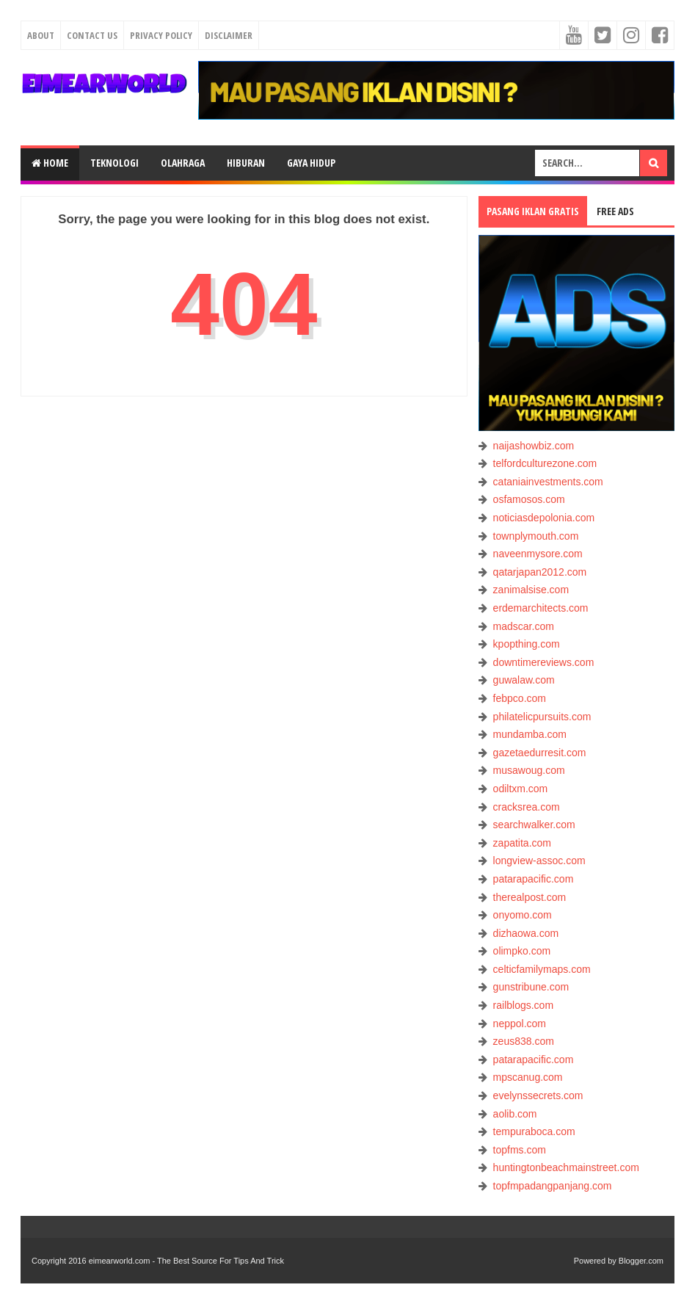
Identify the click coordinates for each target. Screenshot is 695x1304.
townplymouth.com (536, 536)
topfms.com (519, 1150)
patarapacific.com (533, 879)
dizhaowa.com (526, 933)
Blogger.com (641, 1260)
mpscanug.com (528, 1077)
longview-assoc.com (539, 860)
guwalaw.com (524, 680)
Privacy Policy (161, 35)
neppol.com (519, 1023)
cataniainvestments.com (548, 482)
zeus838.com (523, 1041)
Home (50, 163)
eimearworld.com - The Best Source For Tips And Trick (186, 1260)
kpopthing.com (526, 644)
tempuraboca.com (534, 1131)
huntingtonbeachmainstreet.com (566, 1167)
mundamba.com (530, 734)
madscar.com (523, 626)
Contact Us (92, 35)
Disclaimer (228, 35)
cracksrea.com (526, 807)
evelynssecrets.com (538, 1095)
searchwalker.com (534, 824)
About (40, 35)
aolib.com (515, 1114)
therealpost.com (530, 897)
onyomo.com (522, 915)
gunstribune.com (531, 987)
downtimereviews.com (543, 662)
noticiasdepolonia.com (544, 518)
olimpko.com (522, 951)
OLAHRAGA (183, 163)
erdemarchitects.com (541, 608)
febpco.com (519, 698)
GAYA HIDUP (311, 163)
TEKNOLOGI (114, 163)
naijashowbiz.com (534, 446)
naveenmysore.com (538, 553)
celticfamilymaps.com (542, 969)
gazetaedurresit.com (539, 752)
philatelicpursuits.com (542, 716)
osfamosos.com (529, 499)
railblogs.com (523, 1005)
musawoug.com (529, 770)
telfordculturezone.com (545, 463)
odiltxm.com (520, 788)
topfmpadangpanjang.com (552, 1186)
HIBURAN (246, 163)
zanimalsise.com (531, 589)
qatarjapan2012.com (540, 572)
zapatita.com (522, 843)
